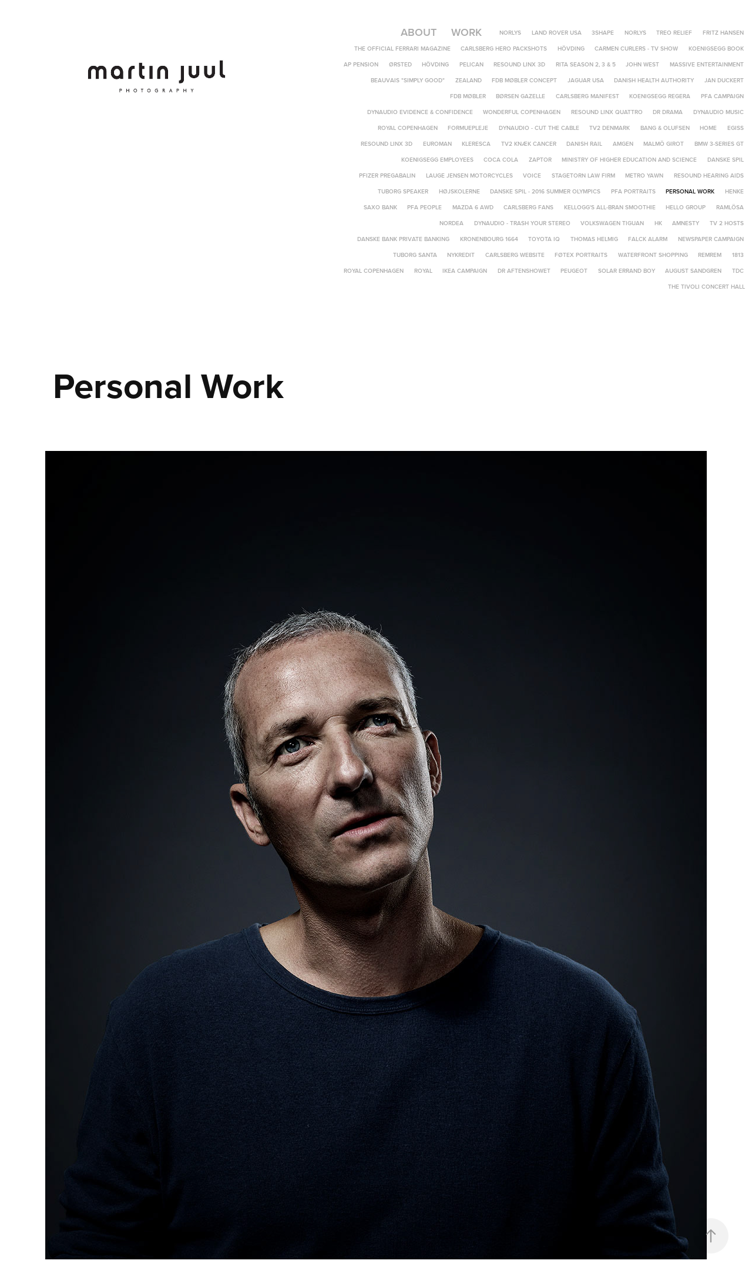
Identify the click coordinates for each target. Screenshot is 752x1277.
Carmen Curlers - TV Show (636, 48)
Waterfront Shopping (653, 254)
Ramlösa (730, 207)
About (419, 32)
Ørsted (400, 64)
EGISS (735, 127)
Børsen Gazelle (520, 96)
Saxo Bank (380, 207)
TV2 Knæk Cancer (528, 143)
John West (642, 64)
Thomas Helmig (594, 239)
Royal (423, 270)
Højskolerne (459, 191)
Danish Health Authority (654, 80)
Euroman (437, 143)
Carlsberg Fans (528, 207)
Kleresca (476, 143)
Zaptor (540, 159)
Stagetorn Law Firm (583, 175)
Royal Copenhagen (408, 127)
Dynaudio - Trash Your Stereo (522, 223)
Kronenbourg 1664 (489, 239)
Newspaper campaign (711, 239)
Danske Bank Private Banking (403, 239)
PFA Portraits (633, 191)
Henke (734, 191)
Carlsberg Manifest (587, 96)
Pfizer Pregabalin (387, 175)
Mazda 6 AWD (473, 207)
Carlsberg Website (515, 254)
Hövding (571, 48)
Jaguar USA (586, 80)
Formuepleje (468, 127)
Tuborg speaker (403, 191)
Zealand (468, 80)
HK (658, 223)
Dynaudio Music (718, 112)
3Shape (603, 32)
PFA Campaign (722, 96)
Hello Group (686, 207)
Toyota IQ (544, 239)
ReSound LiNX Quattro (607, 112)
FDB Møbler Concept (524, 80)
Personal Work (690, 191)
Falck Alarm (647, 239)
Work (466, 32)
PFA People (424, 207)
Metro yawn (644, 175)
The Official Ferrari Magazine (402, 48)
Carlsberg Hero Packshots (504, 48)
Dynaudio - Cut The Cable (539, 127)
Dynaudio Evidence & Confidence (420, 112)
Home (708, 127)
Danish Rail (584, 143)
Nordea (451, 223)
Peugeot (574, 270)
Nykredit (461, 254)
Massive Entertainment (707, 64)
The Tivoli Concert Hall (706, 286)
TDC (738, 270)
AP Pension (361, 64)
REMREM (709, 254)
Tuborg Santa (415, 254)
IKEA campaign (464, 270)
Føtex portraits (581, 254)
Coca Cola (501, 159)
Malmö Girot (663, 143)
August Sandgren (693, 270)
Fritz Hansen (723, 32)
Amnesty (685, 223)
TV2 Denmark (609, 127)
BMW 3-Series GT (719, 143)
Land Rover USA (557, 32)
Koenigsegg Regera (659, 96)
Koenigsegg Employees (437, 159)
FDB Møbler (468, 96)
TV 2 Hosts (727, 223)
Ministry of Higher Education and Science (629, 159)
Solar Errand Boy (626, 270)
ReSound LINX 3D (386, 143)
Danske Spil (725, 159)
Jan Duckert (724, 80)
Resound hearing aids (709, 175)
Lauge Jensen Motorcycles (469, 175)
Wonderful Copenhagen (521, 112)
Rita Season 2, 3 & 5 (586, 64)
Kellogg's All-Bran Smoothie (610, 207)
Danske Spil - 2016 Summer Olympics (545, 191)
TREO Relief (674, 32)
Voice (532, 175)
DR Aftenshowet (524, 270)
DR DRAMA (668, 112)
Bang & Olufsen (665, 127)
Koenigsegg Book (716, 48)
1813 (738, 254)
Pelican (471, 64)
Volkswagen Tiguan (612, 223)
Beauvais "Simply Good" (408, 80)
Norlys (510, 32)
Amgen (623, 143)
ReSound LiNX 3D (519, 64)
